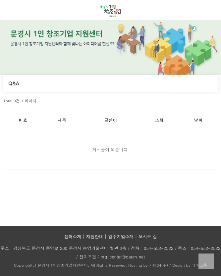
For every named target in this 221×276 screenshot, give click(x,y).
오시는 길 (147, 236)
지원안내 (95, 236)
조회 (159, 120)
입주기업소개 (121, 236)
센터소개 (73, 236)
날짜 (198, 120)
